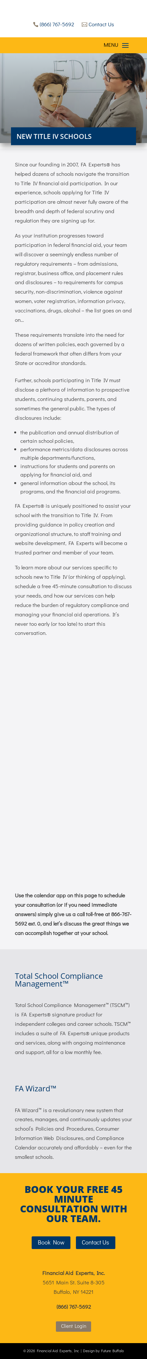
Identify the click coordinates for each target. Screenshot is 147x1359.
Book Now (51, 1242)
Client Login (73, 1326)
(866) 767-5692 (53, 24)
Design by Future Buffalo (103, 1350)
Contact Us (98, 24)
